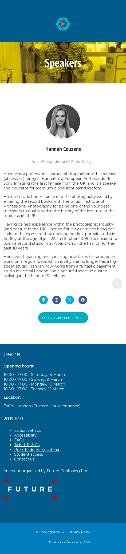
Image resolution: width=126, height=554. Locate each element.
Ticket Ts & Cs (27, 444)
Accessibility (25, 435)
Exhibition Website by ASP (69, 542)
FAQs (19, 440)
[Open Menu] (118, 8)
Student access (28, 454)
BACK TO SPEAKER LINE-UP (63, 318)
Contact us (24, 459)
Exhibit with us (27, 430)
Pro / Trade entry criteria (36, 449)
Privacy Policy (79, 532)
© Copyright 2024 (50, 532)
